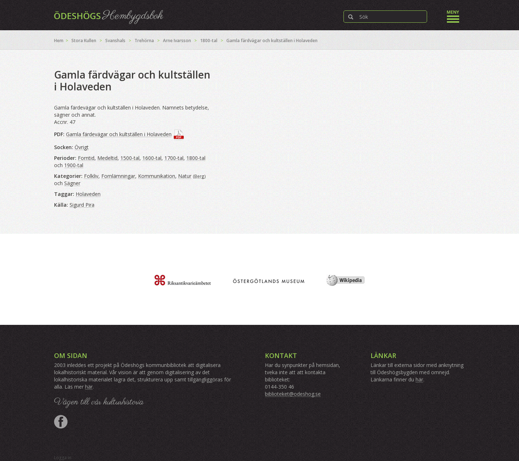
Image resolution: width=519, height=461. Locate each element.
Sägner (72, 183)
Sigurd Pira (82, 204)
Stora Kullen (83, 40)
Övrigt (82, 147)
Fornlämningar (118, 176)
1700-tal (173, 158)
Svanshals (115, 40)
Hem (58, 40)
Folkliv (91, 176)
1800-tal (208, 40)
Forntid (86, 158)
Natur (184, 176)
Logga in (62, 458)
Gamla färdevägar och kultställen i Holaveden (119, 134)
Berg (199, 176)
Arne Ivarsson (177, 40)
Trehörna (144, 40)
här (89, 386)
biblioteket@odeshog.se (293, 393)
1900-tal (73, 165)
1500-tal (129, 158)
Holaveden (88, 194)
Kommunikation (156, 176)
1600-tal (151, 158)
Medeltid (107, 158)
